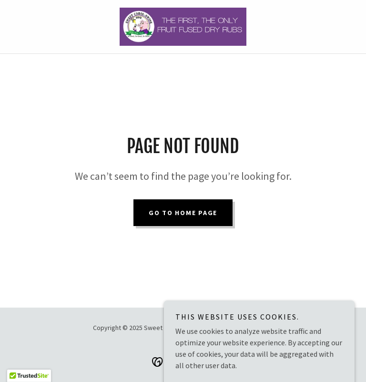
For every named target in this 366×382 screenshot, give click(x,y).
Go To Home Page (183, 212)
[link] (183, 27)
